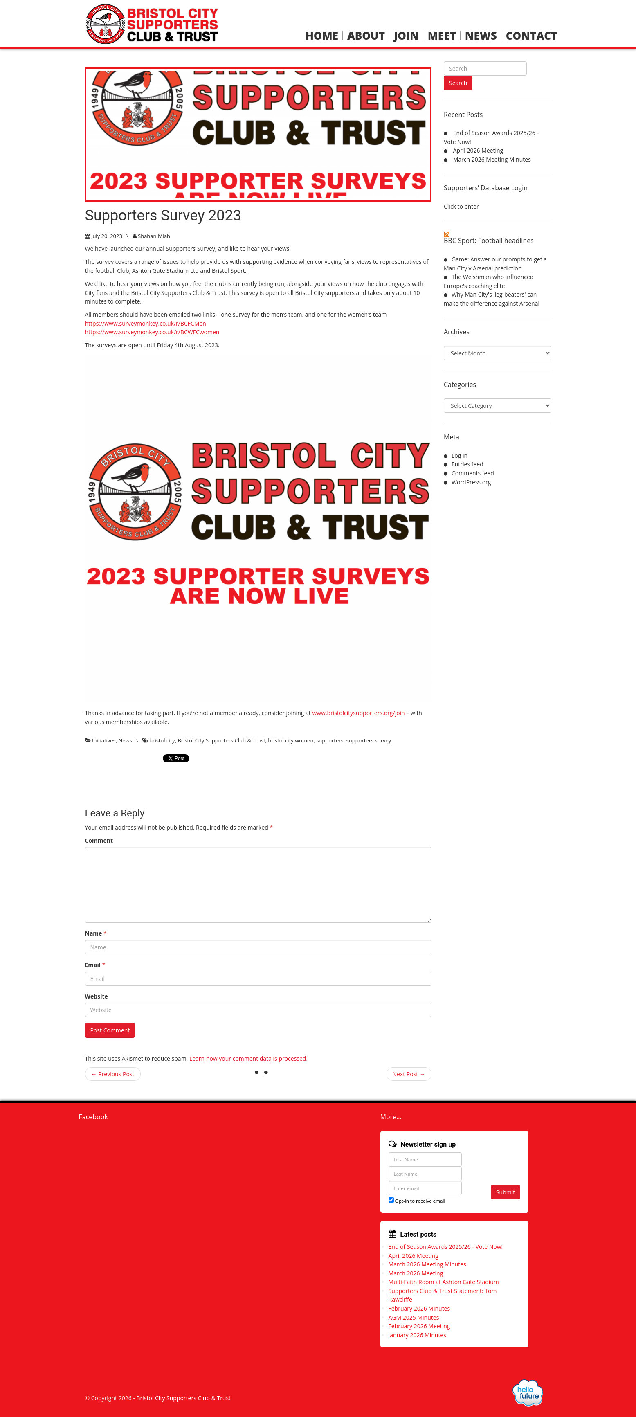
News (481, 35)
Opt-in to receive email (417, 1201)
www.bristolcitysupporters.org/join (358, 713)
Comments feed (473, 473)
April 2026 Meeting (478, 150)
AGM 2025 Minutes (414, 1317)
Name (96, 933)
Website (96, 996)
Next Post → (409, 1074)
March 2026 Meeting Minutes (492, 159)
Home (322, 35)
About (366, 35)
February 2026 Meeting (419, 1326)
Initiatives (104, 740)
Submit (505, 1192)
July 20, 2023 (106, 236)
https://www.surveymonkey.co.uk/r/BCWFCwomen (152, 332)
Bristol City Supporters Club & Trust (221, 740)
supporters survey (368, 740)
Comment (99, 840)
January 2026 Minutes (417, 1335)
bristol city (162, 740)
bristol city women (290, 740)
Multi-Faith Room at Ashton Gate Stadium (444, 1282)
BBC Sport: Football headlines (489, 240)
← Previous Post (113, 1074)
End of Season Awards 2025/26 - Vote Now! (446, 1247)
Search (458, 83)
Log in (459, 455)
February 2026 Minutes (419, 1308)
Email (95, 965)
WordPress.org (471, 482)
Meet (442, 35)
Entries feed (467, 464)
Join (406, 35)
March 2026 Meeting (416, 1273)
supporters (330, 740)
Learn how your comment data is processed (247, 1058)
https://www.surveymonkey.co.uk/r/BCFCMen (145, 323)
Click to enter (461, 206)
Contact (531, 35)
